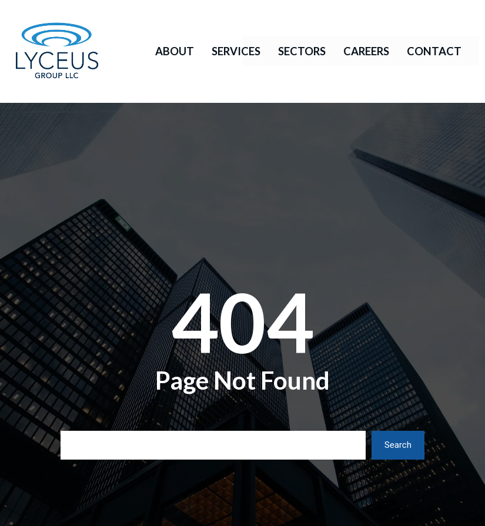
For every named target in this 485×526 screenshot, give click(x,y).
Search (398, 445)
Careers (366, 51)
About (174, 51)
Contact (434, 51)
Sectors (302, 51)
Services (236, 51)
